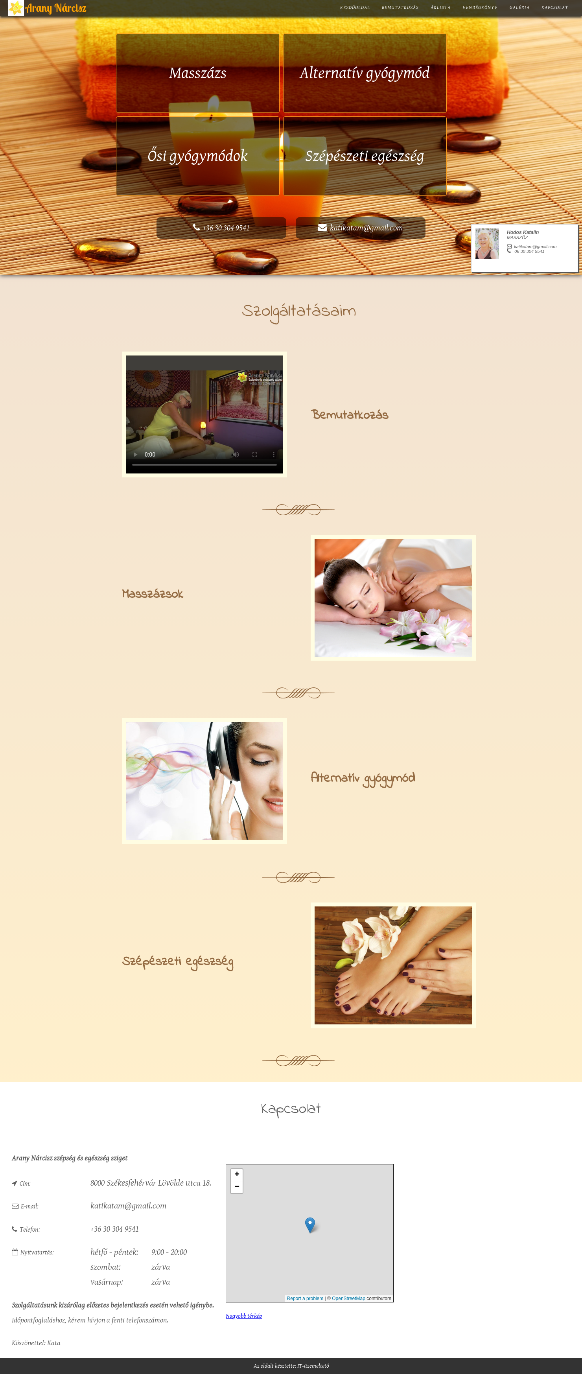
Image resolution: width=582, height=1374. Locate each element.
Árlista (441, 8)
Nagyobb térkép (244, 1316)
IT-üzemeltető (313, 1366)
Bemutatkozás (400, 8)
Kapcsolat (554, 8)
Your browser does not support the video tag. (204, 414)
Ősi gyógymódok (197, 156)
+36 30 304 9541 (221, 228)
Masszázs (198, 73)
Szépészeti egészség (364, 156)
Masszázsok (152, 595)
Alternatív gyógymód (365, 73)
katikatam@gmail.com (360, 228)
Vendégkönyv (480, 8)
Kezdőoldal (355, 8)
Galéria (520, 8)
